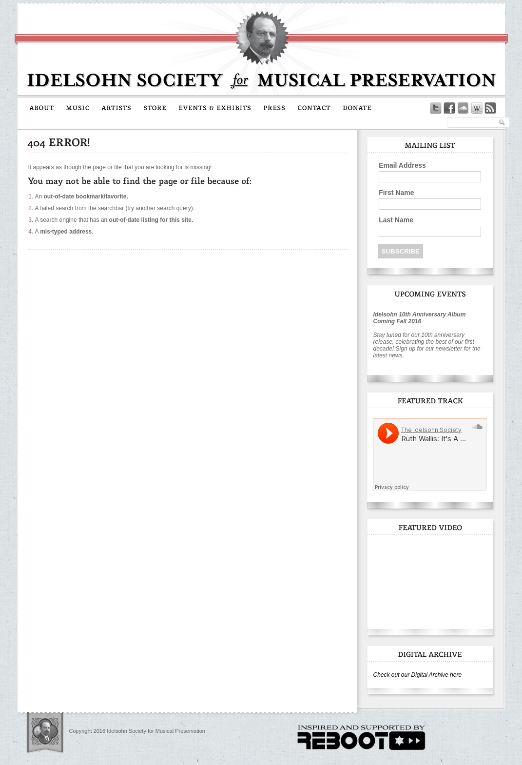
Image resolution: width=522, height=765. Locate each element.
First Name (396, 192)
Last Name (396, 219)
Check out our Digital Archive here (417, 674)
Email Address (402, 165)
